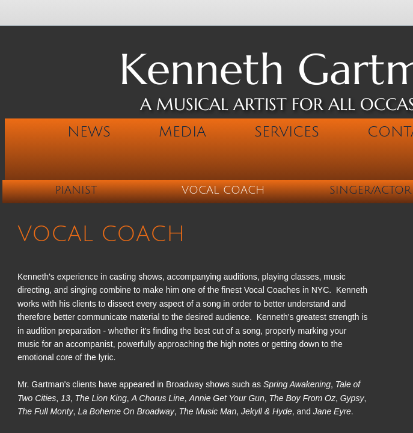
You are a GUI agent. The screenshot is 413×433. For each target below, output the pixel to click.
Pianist (76, 190)
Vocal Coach (223, 190)
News (89, 132)
